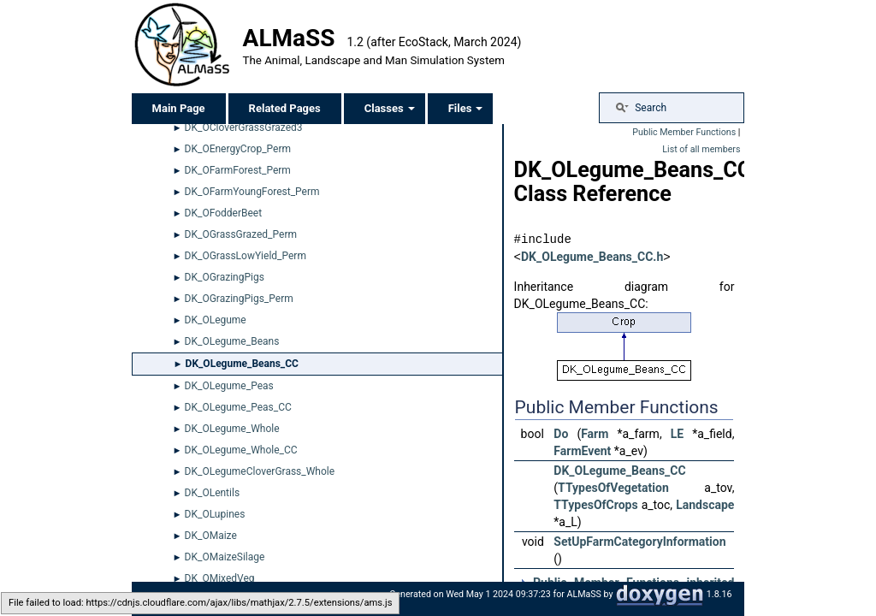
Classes (389, 108)
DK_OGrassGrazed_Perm (241, 234)
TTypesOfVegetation (613, 487)
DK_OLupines (215, 514)
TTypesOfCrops (595, 504)
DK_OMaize (211, 536)
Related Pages (285, 108)
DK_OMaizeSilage (225, 557)
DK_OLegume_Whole (232, 429)
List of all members (701, 149)
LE (677, 433)
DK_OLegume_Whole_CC (241, 450)
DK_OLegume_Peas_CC (238, 407)
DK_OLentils (212, 493)
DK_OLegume (215, 320)
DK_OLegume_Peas (229, 386)
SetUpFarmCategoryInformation (639, 541)
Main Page (178, 108)
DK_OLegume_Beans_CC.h (592, 257)
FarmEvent (582, 450)
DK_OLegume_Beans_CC (242, 364)
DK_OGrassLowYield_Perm (245, 256)
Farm (594, 433)
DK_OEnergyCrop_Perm (238, 149)
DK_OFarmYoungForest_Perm (252, 192)
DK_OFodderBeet (224, 213)
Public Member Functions (684, 132)
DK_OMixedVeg (220, 578)
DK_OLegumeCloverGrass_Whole (260, 471)
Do (560, 433)
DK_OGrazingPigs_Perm (239, 299)
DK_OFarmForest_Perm (238, 170)
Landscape (705, 504)
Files (465, 108)
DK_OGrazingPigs (224, 277)
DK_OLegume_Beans (232, 341)
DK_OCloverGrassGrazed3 (244, 127)
